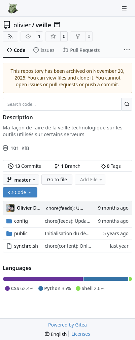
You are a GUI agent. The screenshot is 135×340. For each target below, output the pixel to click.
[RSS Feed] (10, 36)
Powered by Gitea (67, 324)
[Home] (12, 8)
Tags (110, 166)
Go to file (57, 179)
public (21, 233)
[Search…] (126, 104)
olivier (22, 25)
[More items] (127, 50)
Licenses (80, 334)
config (21, 221)
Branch (68, 166)
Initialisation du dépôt (69, 233)
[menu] (56, 334)
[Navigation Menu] (125, 8)
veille (43, 25)
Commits (24, 166)
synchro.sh (26, 246)
